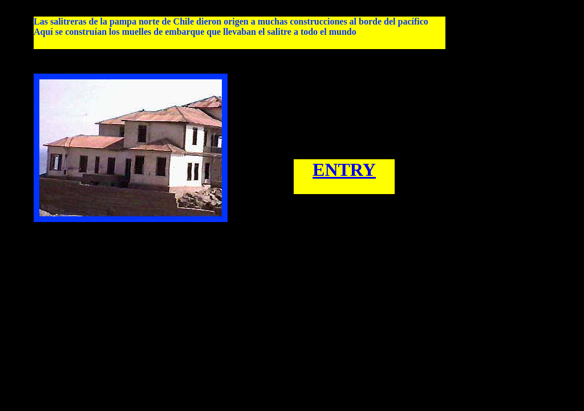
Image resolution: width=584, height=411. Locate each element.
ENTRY (344, 169)
